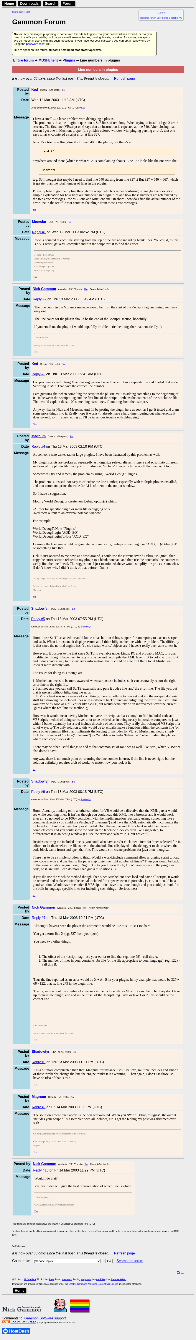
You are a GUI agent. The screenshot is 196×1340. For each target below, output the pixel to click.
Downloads (29, 3)
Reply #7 (38, 919)
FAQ (179, 17)
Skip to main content (21, 12)
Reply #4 (38, 448)
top (180, 1274)
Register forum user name (154, 17)
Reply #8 (38, 1063)
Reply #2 (39, 300)
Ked (83, 108)
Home (9, 3)
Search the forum (130, 1262)
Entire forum (23, 60)
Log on (161, 12)
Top (34, 211)
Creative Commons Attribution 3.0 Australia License (93, 1285)
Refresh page (124, 78)
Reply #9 (38, 1108)
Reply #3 (38, 375)
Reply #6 (38, 793)
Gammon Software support (45, 1319)
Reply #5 (38, 620)
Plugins (69, 60)
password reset (35, 43)
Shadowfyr (86, 628)
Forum (68, 3)
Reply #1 (39, 233)
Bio (62, 90)
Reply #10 (40, 1171)
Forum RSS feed (23, 1323)
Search (50, 3)
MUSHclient (48, 60)
